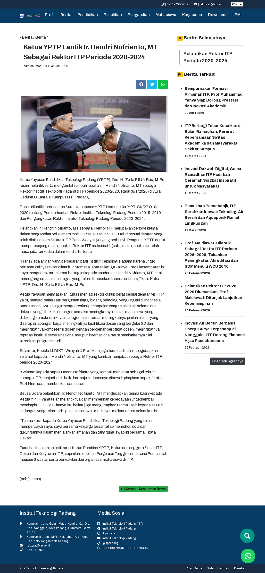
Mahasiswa (166, 15)
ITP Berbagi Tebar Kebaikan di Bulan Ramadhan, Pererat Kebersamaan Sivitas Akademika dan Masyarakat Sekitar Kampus (213, 137)
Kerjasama (192, 15)
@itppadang (110, 543)
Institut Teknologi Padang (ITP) (122, 523)
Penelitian (113, 15)
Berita (66, 15)
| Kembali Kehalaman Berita (143, 489)
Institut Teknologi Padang (119, 528)
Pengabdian (139, 15)
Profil (50, 15)
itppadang (108, 533)
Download (217, 15)
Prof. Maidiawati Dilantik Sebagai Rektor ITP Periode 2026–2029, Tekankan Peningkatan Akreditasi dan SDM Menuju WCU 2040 (211, 254)
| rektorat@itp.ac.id (210, 4)
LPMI (236, 15)
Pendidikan (87, 15)
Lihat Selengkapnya (227, 361)
